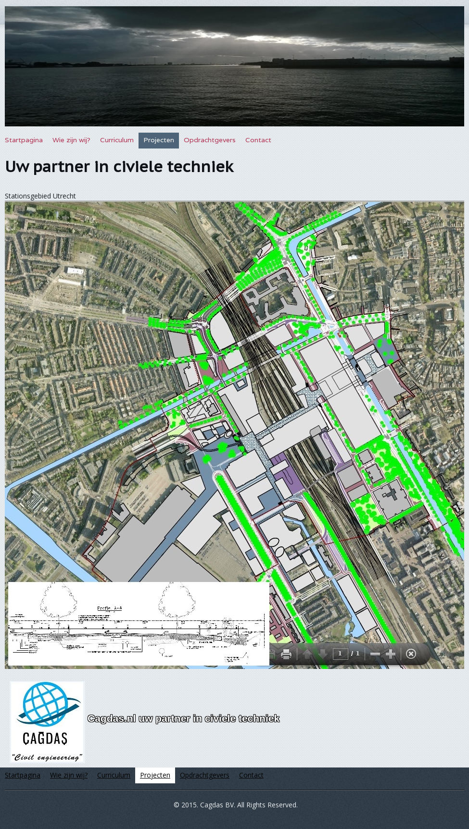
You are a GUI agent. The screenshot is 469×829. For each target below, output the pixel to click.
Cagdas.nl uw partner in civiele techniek (183, 718)
